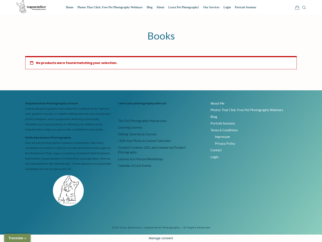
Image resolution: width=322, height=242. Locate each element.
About (160, 7)
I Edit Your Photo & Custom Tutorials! (144, 141)
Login (227, 7)
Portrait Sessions (245, 7)
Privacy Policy (225, 143)
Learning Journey (130, 127)
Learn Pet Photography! (183, 7)
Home (69, 7)
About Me (217, 103)
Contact (216, 150)
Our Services (211, 7)
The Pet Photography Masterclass (142, 121)
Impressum (222, 137)
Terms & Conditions (224, 130)
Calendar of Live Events (134, 165)
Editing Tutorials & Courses (137, 134)
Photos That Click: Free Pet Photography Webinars (110, 7)
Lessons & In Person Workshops (140, 159)
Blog (149, 7)
